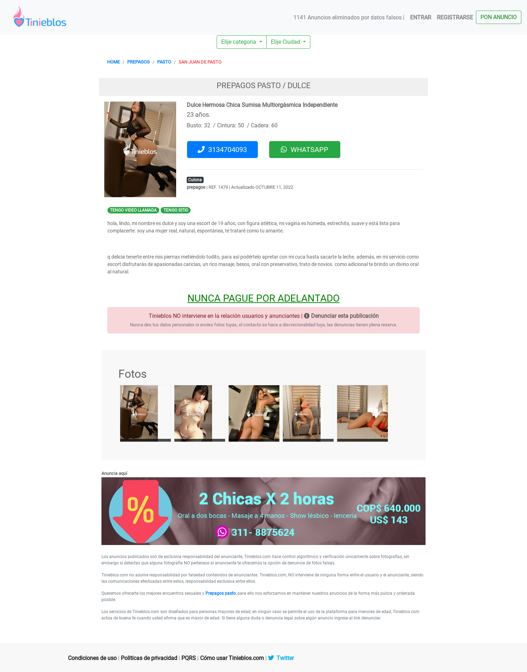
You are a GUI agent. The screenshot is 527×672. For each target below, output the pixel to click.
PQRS (188, 658)
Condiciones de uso (92, 658)
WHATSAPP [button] (304, 149)
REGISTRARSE (455, 17)
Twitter (281, 658)
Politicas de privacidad (149, 658)
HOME (113, 62)
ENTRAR (420, 17)
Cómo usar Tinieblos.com (232, 658)
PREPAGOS (138, 62)
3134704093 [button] (222, 149)
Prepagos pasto (220, 593)
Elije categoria (239, 41)
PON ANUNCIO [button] (498, 17)
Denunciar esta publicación (341, 316)
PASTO (164, 62)
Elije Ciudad (286, 41)
